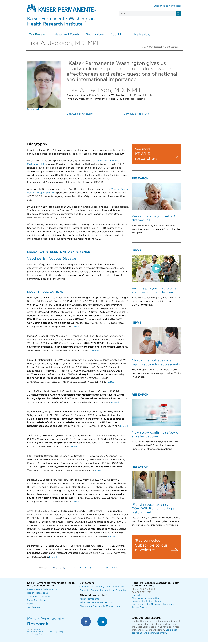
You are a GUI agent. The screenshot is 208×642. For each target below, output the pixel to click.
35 (107, 568)
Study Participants (36, 600)
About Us (117, 34)
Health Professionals (37, 593)
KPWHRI (37, 629)
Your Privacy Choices (36, 634)
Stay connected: (148, 540)
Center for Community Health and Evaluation (103, 590)
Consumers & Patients (38, 597)
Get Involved (95, 34)
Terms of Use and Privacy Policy (49, 632)
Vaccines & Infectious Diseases (52, 258)
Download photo (36, 109)
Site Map (31, 632)
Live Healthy (141, 34)
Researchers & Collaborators (42, 589)
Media (30, 604)
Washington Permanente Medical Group (100, 606)
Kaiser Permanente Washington (95, 602)
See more (143, 149)
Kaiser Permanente (89, 599)
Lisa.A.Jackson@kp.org (79, 114)
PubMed (75, 327)
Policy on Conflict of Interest (146, 601)
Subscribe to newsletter (167, 6)
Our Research (38, 34)
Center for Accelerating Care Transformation (102, 587)
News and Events (67, 34)
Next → (116, 568)
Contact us (137, 595)
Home (143, 47)
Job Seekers (33, 607)
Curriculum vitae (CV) (136, 114)
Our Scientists (172, 47)
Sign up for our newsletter (145, 598)
